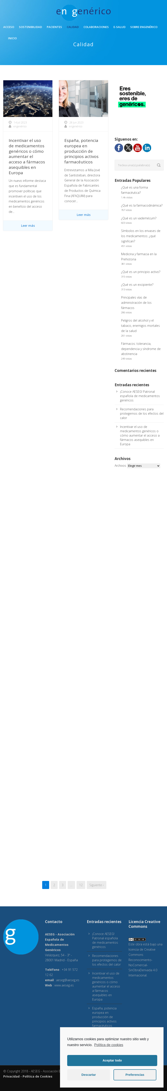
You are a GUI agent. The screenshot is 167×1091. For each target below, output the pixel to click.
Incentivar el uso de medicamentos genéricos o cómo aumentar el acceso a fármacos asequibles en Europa (27, 156)
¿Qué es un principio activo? (140, 272)
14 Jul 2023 (20, 122)
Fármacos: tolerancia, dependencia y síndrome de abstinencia (141, 349)
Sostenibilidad (30, 27)
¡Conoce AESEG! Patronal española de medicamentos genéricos (140, 395)
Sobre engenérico (143, 27)
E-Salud (119, 27)
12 (81, 885)
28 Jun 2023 (76, 122)
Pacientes (54, 27)
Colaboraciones (96, 27)
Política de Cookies (37, 1076)
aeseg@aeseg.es (67, 980)
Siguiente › (96, 885)
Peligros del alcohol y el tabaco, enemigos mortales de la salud (140, 325)
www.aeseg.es (64, 985)
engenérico (20, 126)
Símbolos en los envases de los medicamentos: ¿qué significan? (140, 236)
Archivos (120, 465)
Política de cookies (108, 1045)
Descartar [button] (89, 1074)
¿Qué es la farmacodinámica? (141, 205)
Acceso (8, 27)
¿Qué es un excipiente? (137, 285)
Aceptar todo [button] (112, 1060)
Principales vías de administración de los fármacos (136, 302)
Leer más (28, 225)
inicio (12, 38)
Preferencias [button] (134, 1074)
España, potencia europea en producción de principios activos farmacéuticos (81, 151)
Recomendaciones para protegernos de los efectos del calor (142, 413)
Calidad (73, 27)
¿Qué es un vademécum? (138, 218)
